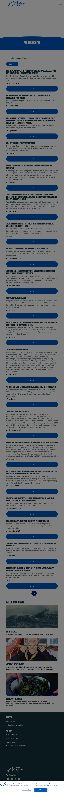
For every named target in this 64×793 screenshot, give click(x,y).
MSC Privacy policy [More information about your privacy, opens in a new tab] (51, 788)
